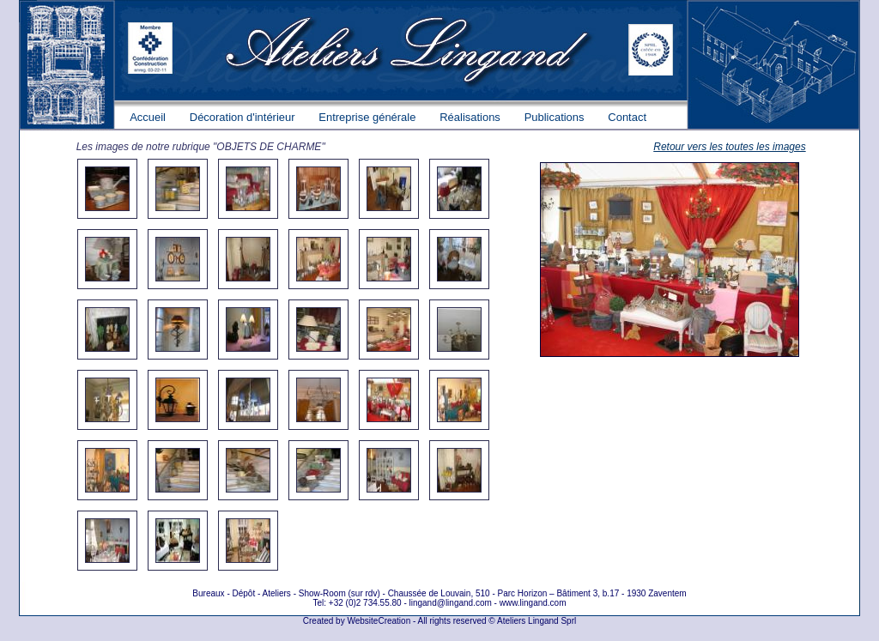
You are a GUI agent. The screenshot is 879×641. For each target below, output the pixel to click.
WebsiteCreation (378, 621)
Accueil (148, 117)
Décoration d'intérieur (242, 117)
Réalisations (470, 117)
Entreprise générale (366, 117)
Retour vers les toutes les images (729, 147)
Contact (627, 117)
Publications (554, 117)
